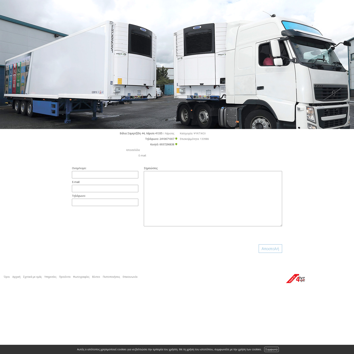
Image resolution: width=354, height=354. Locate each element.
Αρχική (16, 276)
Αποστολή (270, 248)
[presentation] (172, 235)
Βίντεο (96, 276)
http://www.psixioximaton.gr (157, 150)
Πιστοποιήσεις (111, 276)
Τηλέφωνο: (79, 196)
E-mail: (76, 182)
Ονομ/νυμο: (79, 168)
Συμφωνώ (271, 349)
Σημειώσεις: (151, 168)
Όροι (7, 276)
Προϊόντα (64, 276)
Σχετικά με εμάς (32, 276)
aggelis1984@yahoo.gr (160, 155)
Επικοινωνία (130, 276)
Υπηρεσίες (50, 276)
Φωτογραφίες (81, 276)
